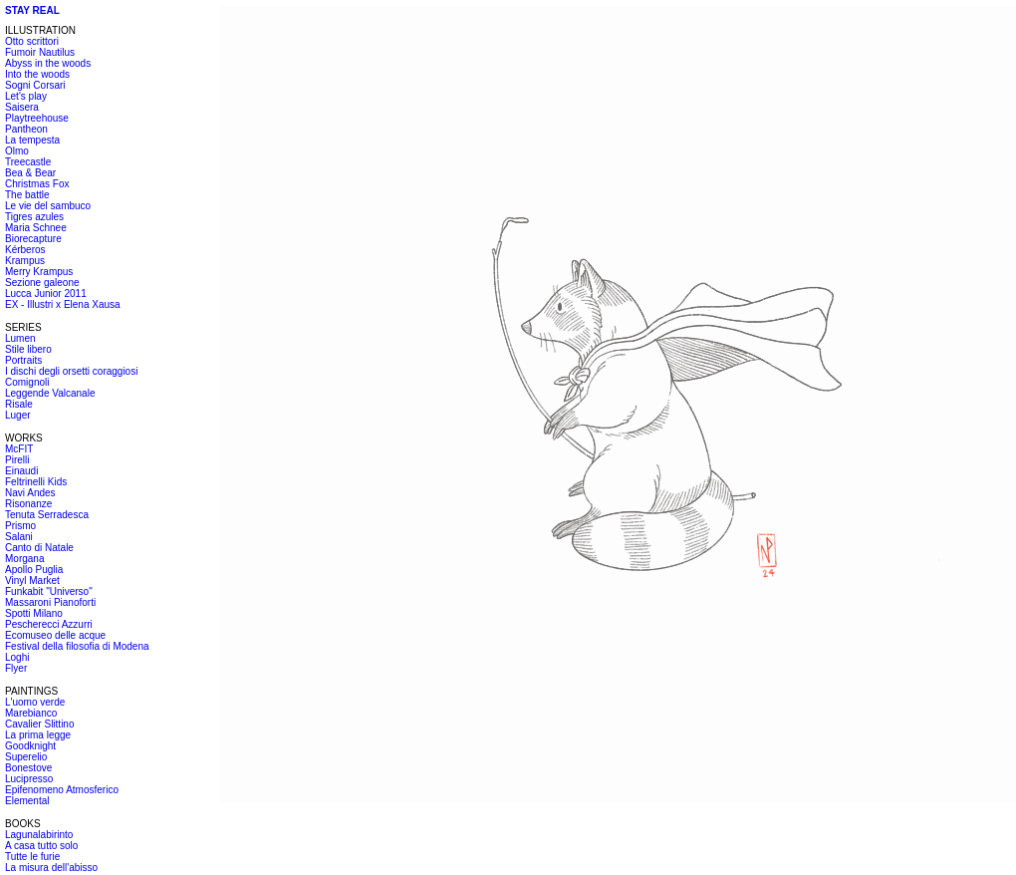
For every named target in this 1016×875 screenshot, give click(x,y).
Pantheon (26, 129)
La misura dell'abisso (51, 867)
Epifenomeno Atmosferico (62, 789)
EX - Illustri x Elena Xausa (63, 304)
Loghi (17, 657)
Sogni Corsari (35, 85)
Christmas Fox (37, 183)
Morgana (24, 558)
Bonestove (28, 767)
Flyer (16, 668)
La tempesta (32, 140)
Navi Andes (30, 492)
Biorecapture (33, 238)
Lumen (20, 338)
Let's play (26, 96)
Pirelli (17, 459)
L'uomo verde (35, 702)
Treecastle (28, 161)
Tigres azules (34, 216)
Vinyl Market (32, 580)
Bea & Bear (30, 172)
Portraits (23, 360)
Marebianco (31, 713)
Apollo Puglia (34, 569)
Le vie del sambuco (48, 205)
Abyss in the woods (48, 63)
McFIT (19, 448)
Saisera (22, 107)
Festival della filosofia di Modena (77, 646)
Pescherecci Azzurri (49, 624)
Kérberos (25, 249)
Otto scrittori (32, 41)
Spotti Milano (34, 613)
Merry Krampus (39, 271)
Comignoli (27, 382)
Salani (19, 536)
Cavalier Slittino (39, 724)
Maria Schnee (36, 227)
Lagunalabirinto (39, 834)
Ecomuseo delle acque (55, 635)
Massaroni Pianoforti (50, 602)
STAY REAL (32, 10)
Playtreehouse (37, 118)
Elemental (27, 800)
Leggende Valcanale (50, 393)
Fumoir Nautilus (40, 52)
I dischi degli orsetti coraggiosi (71, 371)
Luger (18, 415)
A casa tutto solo (41, 845)
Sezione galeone (42, 282)
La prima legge (38, 734)
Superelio (26, 756)
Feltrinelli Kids (36, 481)
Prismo (20, 525)
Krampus (25, 260)
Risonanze (28, 503)
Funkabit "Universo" (49, 591)
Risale (19, 404)
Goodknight (30, 745)
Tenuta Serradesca (47, 514)
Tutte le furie (32, 856)
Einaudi (21, 470)
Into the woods (37, 74)
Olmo (17, 151)
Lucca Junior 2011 (46, 293)
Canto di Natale (39, 547)
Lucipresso (29, 778)
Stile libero (28, 349)
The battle (27, 194)
